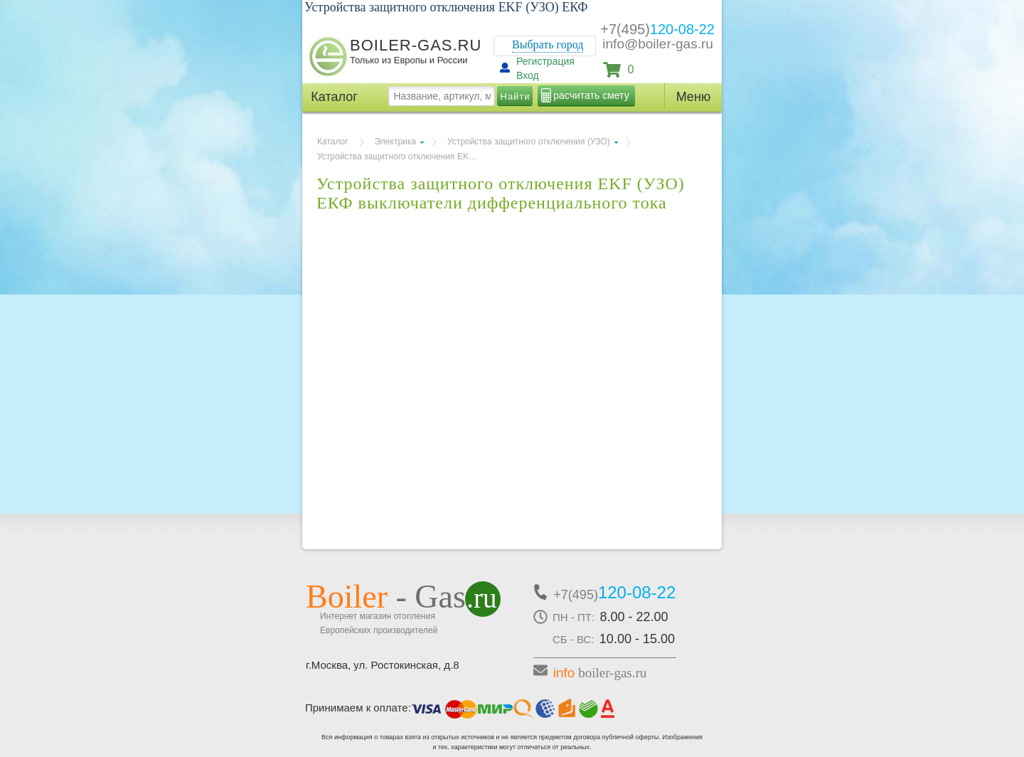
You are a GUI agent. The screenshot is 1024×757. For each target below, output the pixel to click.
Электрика (395, 142)
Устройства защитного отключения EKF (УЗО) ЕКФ (403, 157)
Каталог (332, 142)
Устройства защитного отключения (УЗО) (528, 142)
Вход (527, 75)
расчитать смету (591, 95)
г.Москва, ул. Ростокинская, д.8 (382, 665)
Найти (515, 96)
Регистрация (545, 61)
